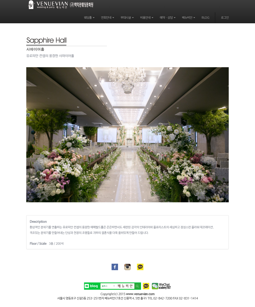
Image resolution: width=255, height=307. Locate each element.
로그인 (225, 17)
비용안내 (146, 17)
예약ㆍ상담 (168, 17)
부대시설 (127, 17)
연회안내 (107, 17)
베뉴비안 (188, 17)
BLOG (205, 17)
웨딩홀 (89, 17)
